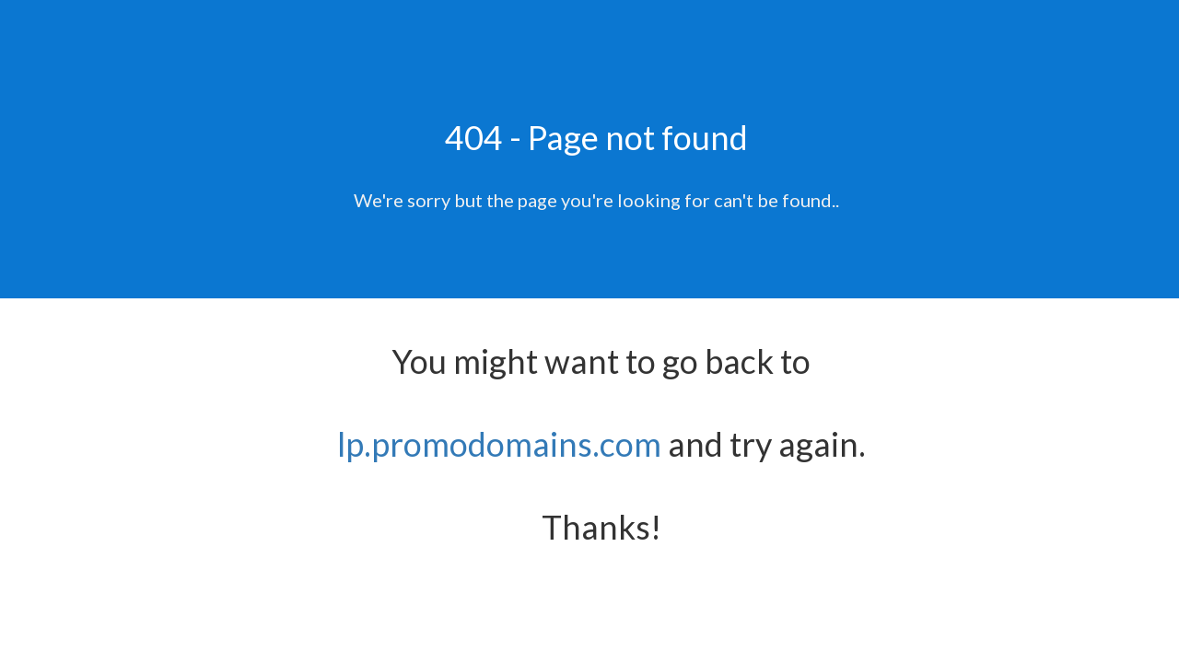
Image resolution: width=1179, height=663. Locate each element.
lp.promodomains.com (499, 444)
